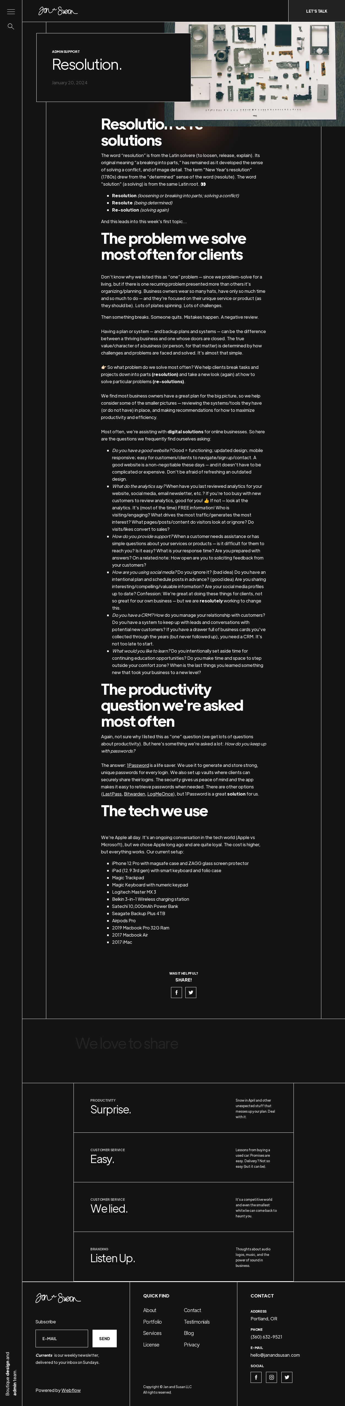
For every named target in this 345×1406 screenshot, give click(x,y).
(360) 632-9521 (266, 1337)
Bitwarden (134, 794)
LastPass (112, 794)
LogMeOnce (160, 794)
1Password (138, 765)
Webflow (71, 1390)
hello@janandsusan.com (275, 1355)
